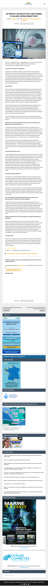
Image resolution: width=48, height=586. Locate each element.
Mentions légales (41, 582)
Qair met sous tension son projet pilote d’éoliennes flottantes (17, 460)
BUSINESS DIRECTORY (13, 270)
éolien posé (31, 18)
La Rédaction (14, 18)
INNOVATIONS (38, 18)
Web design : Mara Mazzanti (9, 582)
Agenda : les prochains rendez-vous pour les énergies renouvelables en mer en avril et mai (23, 480)
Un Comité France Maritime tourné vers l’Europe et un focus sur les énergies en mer (21, 477)
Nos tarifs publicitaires (32, 582)
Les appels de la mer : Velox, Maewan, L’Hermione (14, 483)
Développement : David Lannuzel (21, 582)
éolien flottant (26, 18)
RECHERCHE (24, 20)
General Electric (22, 265)
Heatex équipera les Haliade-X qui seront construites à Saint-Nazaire (22, 253)
